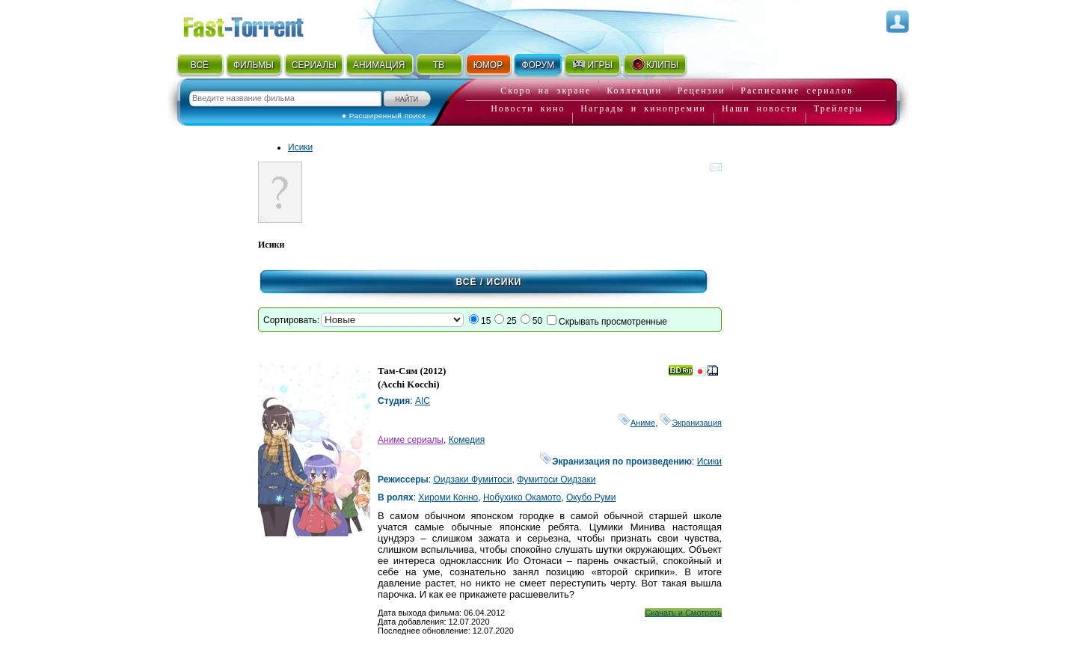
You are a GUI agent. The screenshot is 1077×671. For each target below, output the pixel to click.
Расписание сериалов (796, 90)
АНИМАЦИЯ (379, 65)
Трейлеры (838, 108)
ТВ (438, 65)
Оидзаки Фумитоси (472, 479)
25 (511, 321)
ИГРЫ (592, 64)
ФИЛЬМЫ (253, 65)
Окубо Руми (591, 497)
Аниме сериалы (411, 440)
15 (486, 321)
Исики (300, 147)
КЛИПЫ (654, 64)
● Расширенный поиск (384, 115)
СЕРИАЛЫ (314, 65)
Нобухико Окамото (522, 497)
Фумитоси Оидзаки (556, 479)
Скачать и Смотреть (683, 612)
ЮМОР (488, 65)
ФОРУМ (537, 65)
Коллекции (634, 90)
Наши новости (760, 108)
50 (537, 321)
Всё (466, 282)
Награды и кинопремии (643, 108)
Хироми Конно (448, 497)
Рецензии (701, 90)
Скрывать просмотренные (613, 321)
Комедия (467, 440)
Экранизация (691, 422)
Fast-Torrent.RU (258, 24)
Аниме (637, 422)
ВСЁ (200, 65)
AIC (422, 401)
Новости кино (528, 108)
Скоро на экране (545, 90)
